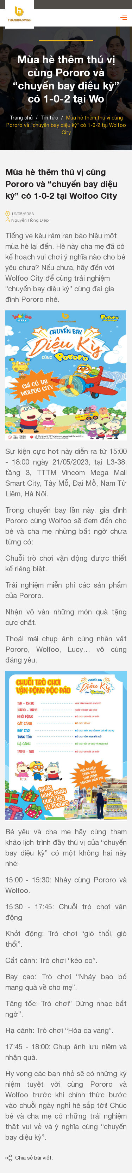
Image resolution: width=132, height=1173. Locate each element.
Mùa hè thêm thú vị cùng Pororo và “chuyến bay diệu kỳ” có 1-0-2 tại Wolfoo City (61, 183)
